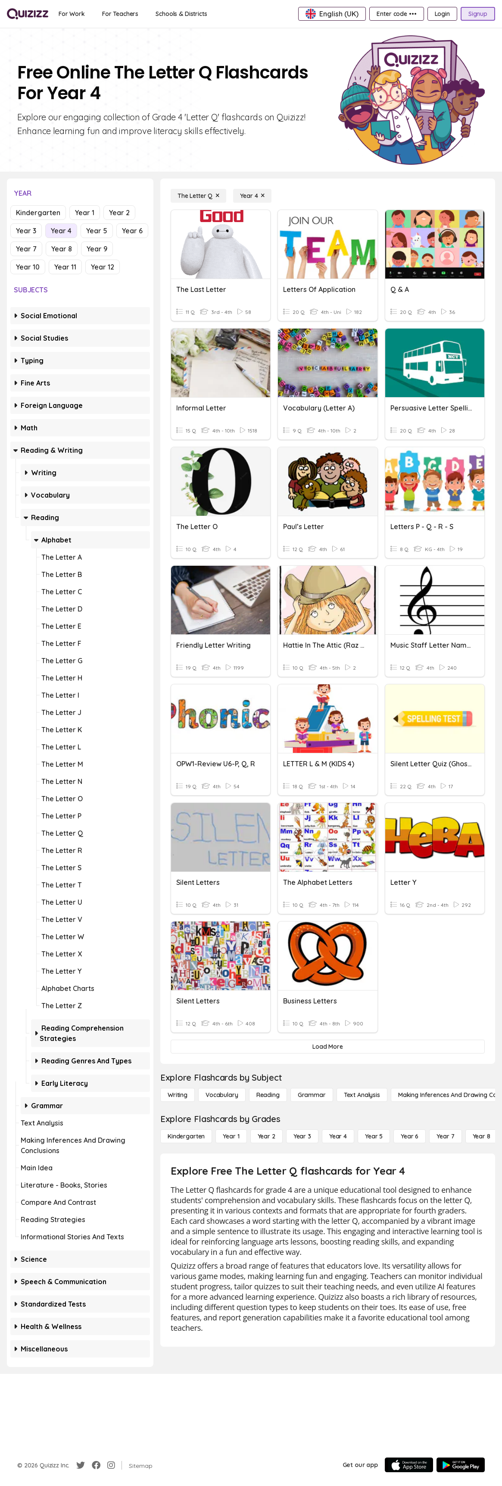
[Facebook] (96, 1465)
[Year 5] (374, 1136)
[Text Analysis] (362, 1095)
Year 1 (84, 212)
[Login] (442, 14)
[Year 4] (252, 196)
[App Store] (409, 1465)
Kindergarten (38, 212)
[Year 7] (445, 1136)
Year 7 (26, 249)
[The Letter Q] (198, 196)
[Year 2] (266, 1136)
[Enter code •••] (396, 14)
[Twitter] (80, 1465)
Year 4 (61, 230)
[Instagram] (111, 1465)
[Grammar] (311, 1095)
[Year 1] (230, 1136)
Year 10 (28, 267)
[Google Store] (461, 1465)
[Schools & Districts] (181, 14)
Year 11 (65, 267)
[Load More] (328, 1046)
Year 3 (26, 230)
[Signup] (478, 14)
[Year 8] (481, 1136)
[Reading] (268, 1095)
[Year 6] (409, 1136)
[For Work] (72, 14)
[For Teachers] (120, 14)
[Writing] (177, 1095)
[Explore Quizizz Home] (27, 13)
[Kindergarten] (186, 1136)
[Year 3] (302, 1136)
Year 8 (61, 249)
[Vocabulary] (222, 1095)
